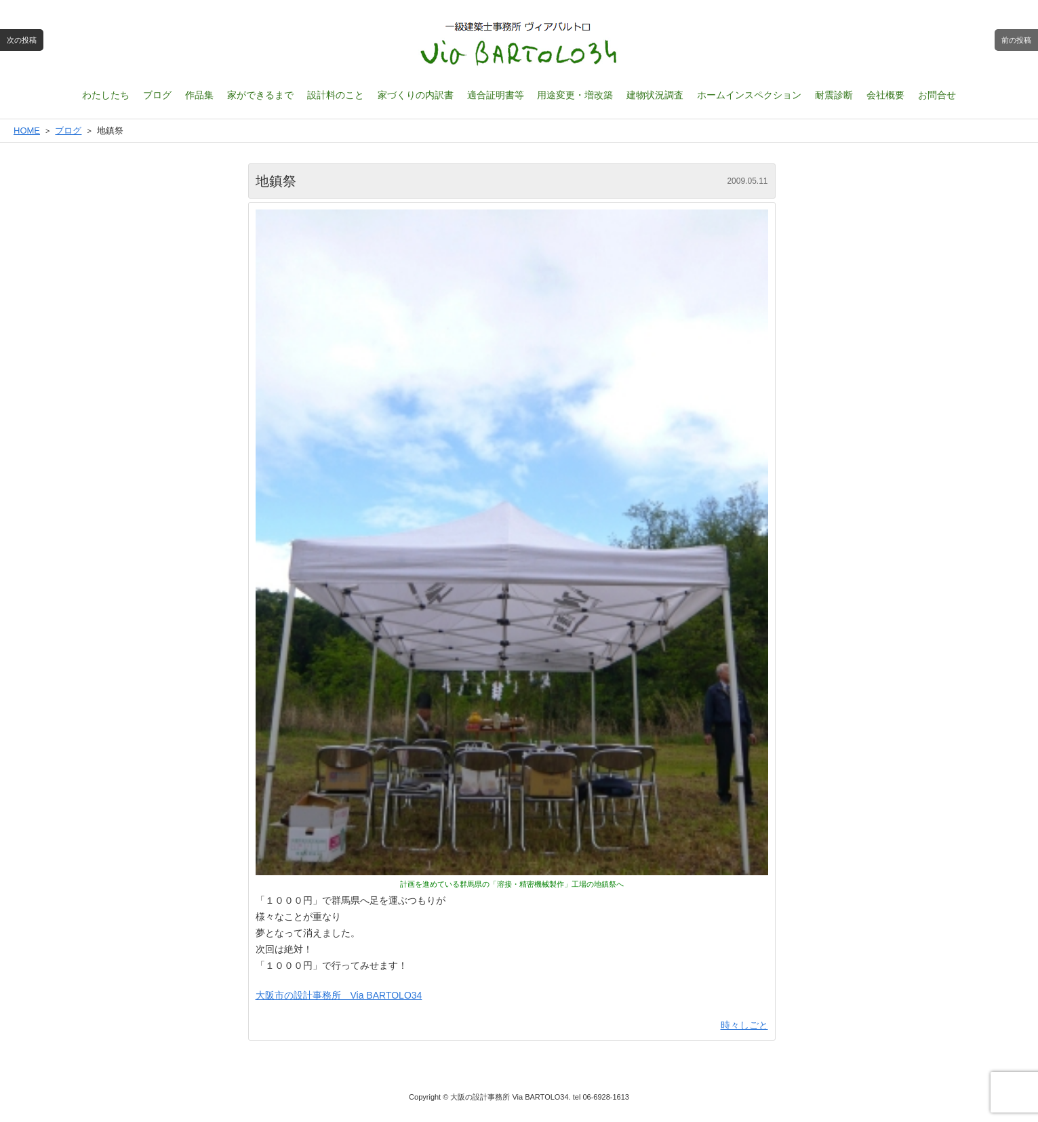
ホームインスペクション (749, 94)
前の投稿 (1016, 40)
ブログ (157, 94)
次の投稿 (22, 40)
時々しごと (744, 1025)
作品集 (199, 94)
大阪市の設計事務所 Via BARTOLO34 (339, 995)
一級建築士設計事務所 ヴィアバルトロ (519, 44)
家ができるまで (260, 94)
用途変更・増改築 (575, 94)
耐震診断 (834, 94)
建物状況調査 (654, 94)
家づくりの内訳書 (416, 94)
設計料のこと (335, 94)
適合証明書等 (495, 94)
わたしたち (105, 94)
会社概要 (885, 94)
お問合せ (937, 94)
